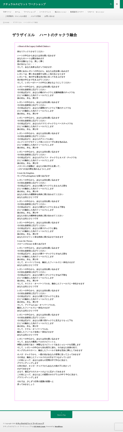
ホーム (17, 12)
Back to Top (61, 415)
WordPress (59, 426)
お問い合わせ (49, 16)
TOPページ (7, 12)
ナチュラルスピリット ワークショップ (30, 423)
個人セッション (61, 12)
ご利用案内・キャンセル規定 (16, 16)
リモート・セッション (95, 12)
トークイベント (45, 12)
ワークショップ (30, 12)
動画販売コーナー (77, 12)
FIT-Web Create (39, 426)
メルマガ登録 (36, 16)
